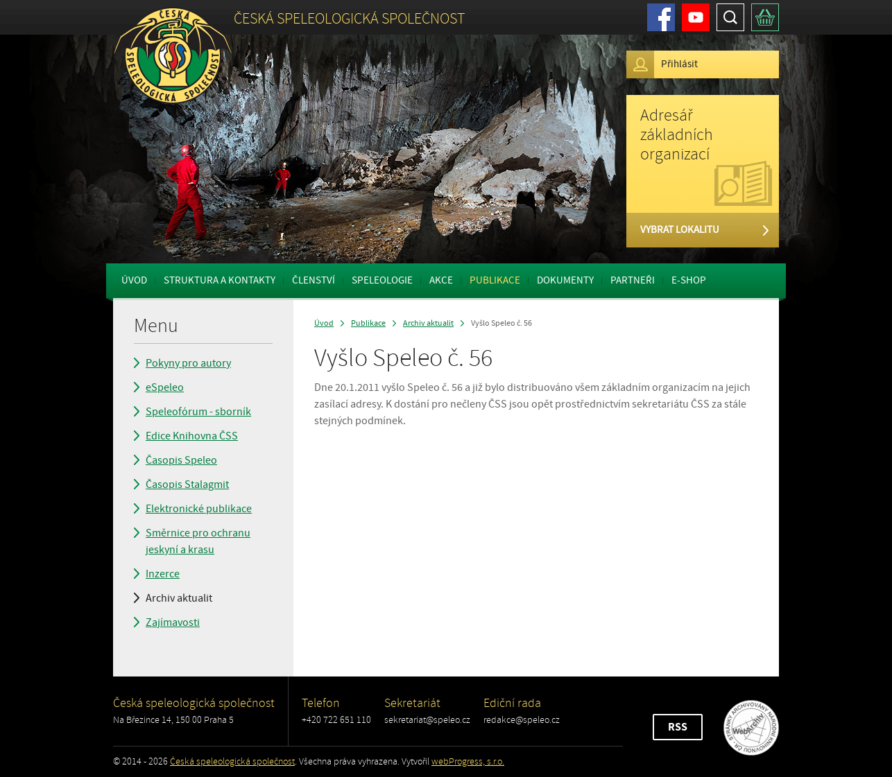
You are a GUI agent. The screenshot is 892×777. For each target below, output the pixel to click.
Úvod (134, 280)
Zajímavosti (173, 622)
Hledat (730, 17)
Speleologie (382, 280)
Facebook (661, 17)
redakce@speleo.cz (521, 720)
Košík (765, 17)
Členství (313, 280)
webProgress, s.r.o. (467, 761)
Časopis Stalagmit (187, 484)
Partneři (632, 280)
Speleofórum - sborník (198, 412)
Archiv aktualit (179, 598)
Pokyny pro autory (188, 363)
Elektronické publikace (199, 509)
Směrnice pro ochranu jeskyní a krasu (198, 541)
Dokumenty (565, 280)
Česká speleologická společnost (232, 761)
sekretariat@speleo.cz (427, 720)
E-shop (688, 280)
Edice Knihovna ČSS (192, 436)
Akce (441, 280)
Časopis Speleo (181, 460)
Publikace (495, 280)
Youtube (696, 17)
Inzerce (163, 574)
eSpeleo (165, 387)
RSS (677, 727)
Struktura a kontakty (219, 280)
